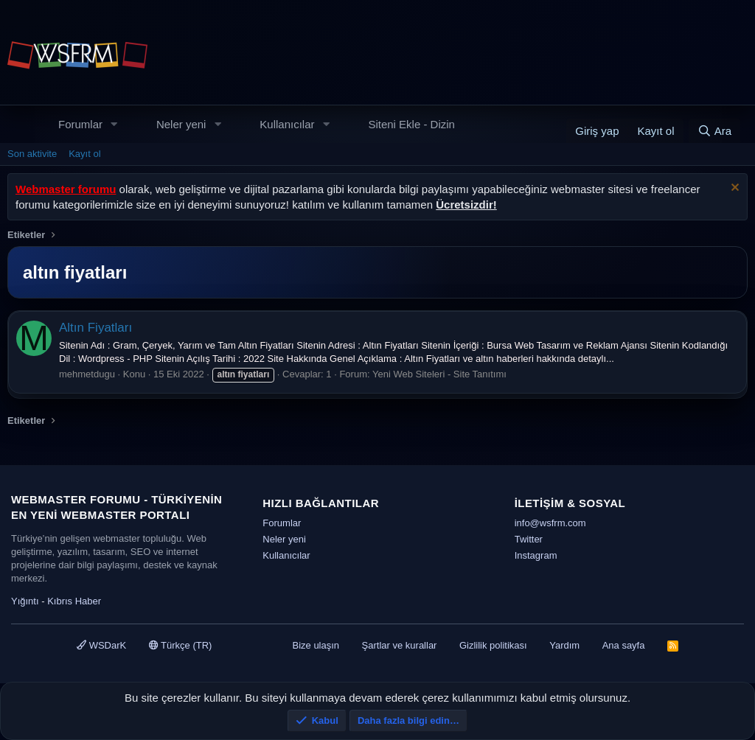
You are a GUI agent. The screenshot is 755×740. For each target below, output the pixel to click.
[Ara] (714, 131)
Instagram (536, 555)
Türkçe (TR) (180, 645)
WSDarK (101, 645)
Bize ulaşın (315, 645)
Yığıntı (25, 601)
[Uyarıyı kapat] (733, 189)
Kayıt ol (84, 153)
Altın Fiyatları (95, 328)
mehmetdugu (87, 374)
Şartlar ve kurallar (399, 645)
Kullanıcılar (287, 124)
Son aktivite (32, 153)
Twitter (529, 539)
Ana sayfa (623, 645)
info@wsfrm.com (550, 522)
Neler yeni (181, 124)
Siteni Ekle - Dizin (411, 124)
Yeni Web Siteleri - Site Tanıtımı (439, 374)
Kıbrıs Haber (74, 601)
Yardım (564, 645)
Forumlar (80, 124)
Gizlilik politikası (493, 645)
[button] (114, 124)
